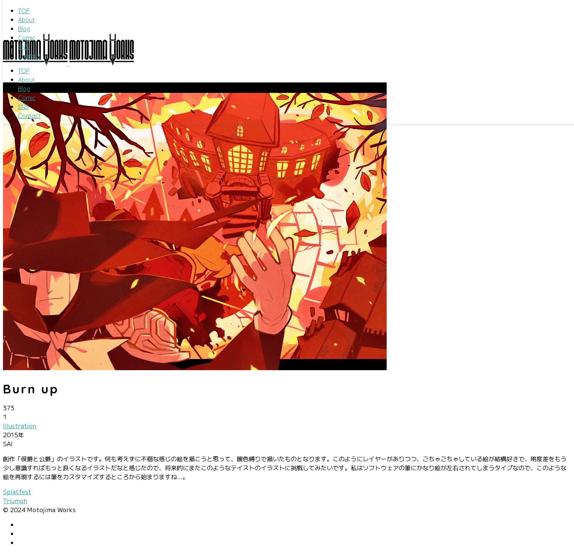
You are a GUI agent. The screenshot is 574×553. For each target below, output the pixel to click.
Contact (29, 56)
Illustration (19, 425)
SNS (23, 47)
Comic (27, 38)
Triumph (15, 500)
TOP (24, 11)
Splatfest (17, 491)
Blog (24, 29)
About (26, 20)
